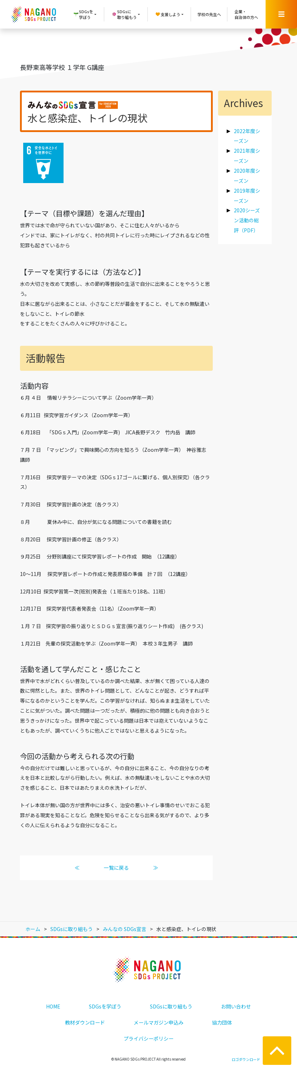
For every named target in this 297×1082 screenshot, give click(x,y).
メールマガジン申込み (158, 1022)
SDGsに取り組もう (171, 1006)
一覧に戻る (116, 867)
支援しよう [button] (167, 14)
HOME (53, 1006)
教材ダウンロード (85, 1022)
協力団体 (222, 1022)
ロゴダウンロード (246, 1059)
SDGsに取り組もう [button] (124, 14)
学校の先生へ (209, 14)
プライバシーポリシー (148, 1038)
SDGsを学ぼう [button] (83, 14)
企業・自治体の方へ (246, 14)
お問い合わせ (236, 1006)
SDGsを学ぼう (105, 1006)
